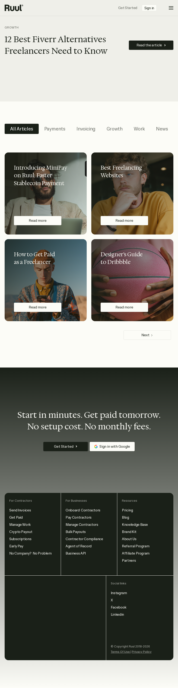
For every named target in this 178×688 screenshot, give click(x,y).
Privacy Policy (142, 652)
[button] (167, 7)
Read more (38, 220)
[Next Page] (147, 335)
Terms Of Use (120, 652)
